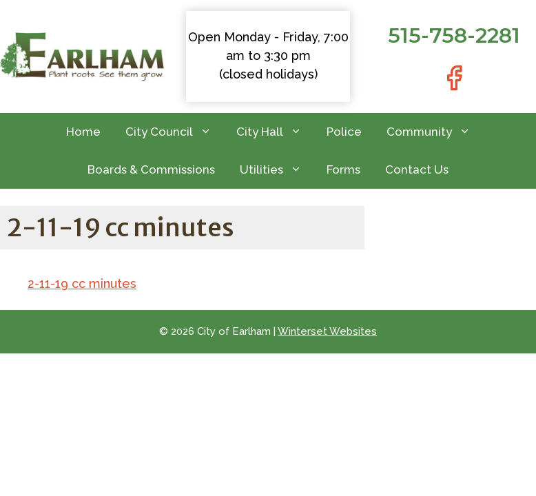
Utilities (277, 170)
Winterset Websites (327, 331)
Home (83, 131)
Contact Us (417, 169)
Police (344, 131)
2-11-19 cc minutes (82, 283)
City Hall (275, 132)
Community (434, 132)
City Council (174, 132)
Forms (343, 169)
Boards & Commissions (151, 169)
